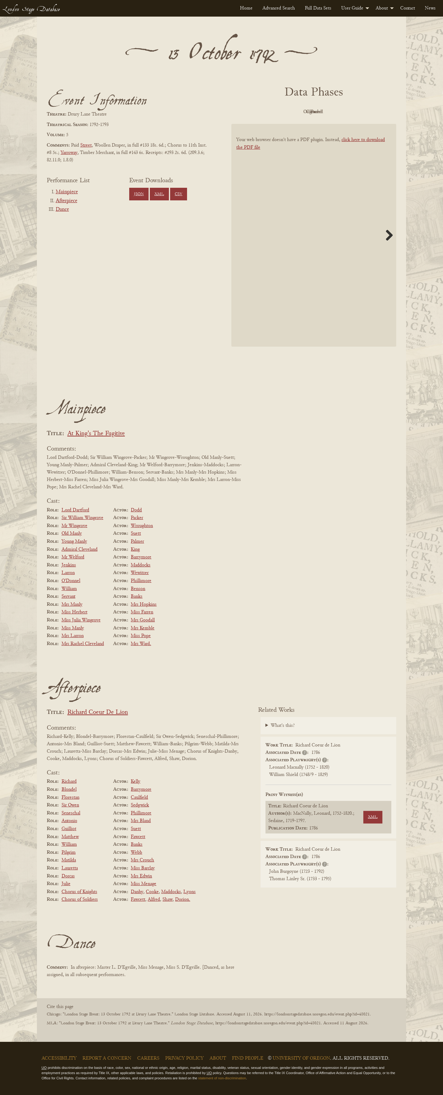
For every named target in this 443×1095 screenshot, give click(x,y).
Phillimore (141, 580)
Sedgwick (140, 805)
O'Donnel (71, 580)
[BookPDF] (313, 243)
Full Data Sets (318, 8)
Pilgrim (69, 852)
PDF (261, 111)
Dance (62, 209)
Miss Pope (141, 635)
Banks (136, 596)
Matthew (70, 836)
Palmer (137, 541)
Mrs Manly (72, 604)
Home (246, 8)
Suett (136, 533)
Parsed (363, 111)
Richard (69, 781)
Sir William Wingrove (82, 517)
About (382, 8)
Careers (148, 1058)
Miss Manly (73, 628)
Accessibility (59, 1058)
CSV (178, 194)
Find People (247, 1058)
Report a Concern (106, 1058)
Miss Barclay (143, 868)
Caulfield (139, 797)
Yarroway (69, 152)
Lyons (189, 891)
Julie (66, 883)
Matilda (69, 860)
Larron (68, 572)
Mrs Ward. (141, 643)
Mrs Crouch (142, 860)
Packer (137, 517)
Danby (137, 891)
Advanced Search (278, 8)
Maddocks (140, 565)
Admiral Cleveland (80, 549)
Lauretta (70, 868)
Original (295, 111)
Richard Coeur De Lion (97, 712)
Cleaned (329, 111)
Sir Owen (70, 805)
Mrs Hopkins (144, 604)
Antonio (69, 820)
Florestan (70, 797)
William (69, 588)
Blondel (69, 789)
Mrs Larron (73, 635)
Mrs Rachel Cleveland (83, 643)
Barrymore (141, 557)
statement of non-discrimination (222, 1078)
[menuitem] (246, 8)
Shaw (167, 899)
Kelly (135, 781)
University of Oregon (301, 1058)
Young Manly (74, 541)
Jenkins (69, 565)
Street (86, 145)
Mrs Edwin (141, 876)
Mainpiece (67, 192)
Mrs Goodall (143, 620)
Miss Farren (142, 612)
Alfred (154, 899)
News (430, 8)
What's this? (283, 725)
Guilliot (69, 828)
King (135, 549)
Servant (68, 596)
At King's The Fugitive (96, 434)
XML (159, 194)
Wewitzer (140, 572)
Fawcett (138, 836)
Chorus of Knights (79, 891)
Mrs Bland (141, 820)
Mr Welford (73, 557)
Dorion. (182, 899)
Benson (138, 588)
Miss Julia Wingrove (81, 620)
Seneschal (71, 813)
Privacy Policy (184, 1058)
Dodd (136, 510)
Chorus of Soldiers (80, 899)
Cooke (152, 891)
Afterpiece (66, 201)
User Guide (352, 8)
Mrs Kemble (142, 628)
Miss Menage (143, 883)
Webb (136, 852)
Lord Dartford (75, 510)
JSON (139, 194)
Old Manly (72, 533)
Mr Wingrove (74, 525)
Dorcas (68, 876)
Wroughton (142, 525)
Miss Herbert (74, 612)
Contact (407, 8)
